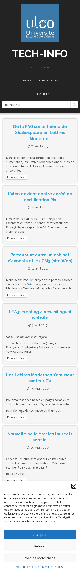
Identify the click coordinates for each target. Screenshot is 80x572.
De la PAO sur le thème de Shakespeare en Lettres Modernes (40, 132)
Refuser (40, 546)
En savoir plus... (16, 177)
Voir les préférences (40, 558)
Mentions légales (52, 567)
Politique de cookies (28, 567)
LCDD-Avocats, (30, 284)
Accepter (40, 534)
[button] (73, 486)
